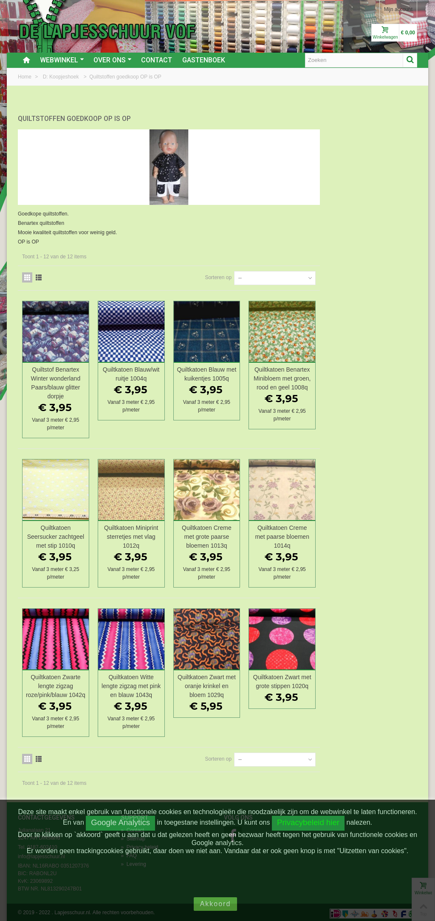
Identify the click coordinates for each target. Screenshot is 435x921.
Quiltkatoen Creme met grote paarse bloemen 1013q (306, 534)
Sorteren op (315, 275)
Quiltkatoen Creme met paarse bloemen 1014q (380, 534)
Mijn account (398, 9)
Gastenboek (203, 60)
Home (25, 77)
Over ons (112, 60)
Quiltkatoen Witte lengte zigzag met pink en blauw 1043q (231, 683)
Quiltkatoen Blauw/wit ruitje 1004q (231, 371)
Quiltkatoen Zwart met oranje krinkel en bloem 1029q (306, 683)
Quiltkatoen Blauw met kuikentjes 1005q (306, 371)
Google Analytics (120, 822)
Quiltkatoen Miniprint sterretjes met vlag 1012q (232, 534)
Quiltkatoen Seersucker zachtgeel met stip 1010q (157, 534)
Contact (156, 60)
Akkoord (215, 903)
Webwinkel (62, 60)
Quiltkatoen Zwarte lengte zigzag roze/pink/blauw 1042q (158, 683)
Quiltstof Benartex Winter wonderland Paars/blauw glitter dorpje (158, 380)
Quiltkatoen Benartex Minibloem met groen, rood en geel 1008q (380, 376)
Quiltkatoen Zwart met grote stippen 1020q (380, 679)
